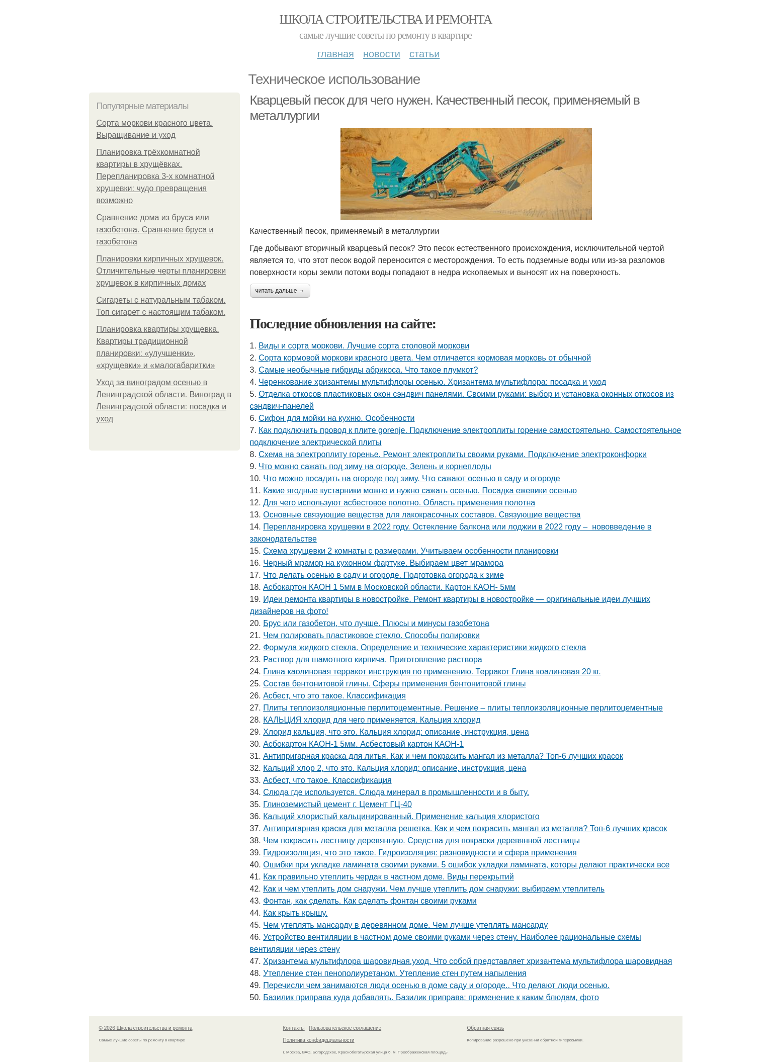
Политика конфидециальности (319, 1040)
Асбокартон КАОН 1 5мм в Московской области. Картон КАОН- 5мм (389, 587)
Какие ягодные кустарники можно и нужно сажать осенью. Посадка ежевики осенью (420, 490)
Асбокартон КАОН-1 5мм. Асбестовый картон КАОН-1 (363, 744)
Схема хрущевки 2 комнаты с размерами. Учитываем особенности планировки (410, 551)
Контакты (294, 1028)
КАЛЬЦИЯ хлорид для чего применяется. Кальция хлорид (371, 720)
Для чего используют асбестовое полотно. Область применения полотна (399, 502)
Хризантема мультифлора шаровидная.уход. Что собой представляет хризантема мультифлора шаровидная (467, 961)
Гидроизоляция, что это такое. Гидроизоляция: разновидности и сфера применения (419, 852)
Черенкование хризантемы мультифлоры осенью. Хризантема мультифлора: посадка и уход (432, 382)
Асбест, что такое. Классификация (327, 780)
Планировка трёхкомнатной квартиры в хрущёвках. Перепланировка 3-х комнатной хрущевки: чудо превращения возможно (156, 176)
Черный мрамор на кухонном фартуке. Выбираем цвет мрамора (383, 563)
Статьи (424, 53)
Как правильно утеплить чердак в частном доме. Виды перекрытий (388, 876)
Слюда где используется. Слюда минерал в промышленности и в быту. (396, 792)
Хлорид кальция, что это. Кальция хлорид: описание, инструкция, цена (396, 732)
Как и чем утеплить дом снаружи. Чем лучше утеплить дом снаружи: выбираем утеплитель (434, 888)
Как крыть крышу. (295, 913)
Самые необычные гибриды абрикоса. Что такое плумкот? (368, 370)
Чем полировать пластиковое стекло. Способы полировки (371, 635)
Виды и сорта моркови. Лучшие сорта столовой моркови (364, 345)
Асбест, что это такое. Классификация (334, 695)
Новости (381, 53)
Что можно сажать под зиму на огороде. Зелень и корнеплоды (375, 466)
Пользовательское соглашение (345, 1028)
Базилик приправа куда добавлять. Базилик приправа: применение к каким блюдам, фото (431, 997)
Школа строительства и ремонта (385, 19)
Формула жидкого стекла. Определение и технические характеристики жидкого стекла (424, 647)
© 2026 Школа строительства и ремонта (146, 1028)
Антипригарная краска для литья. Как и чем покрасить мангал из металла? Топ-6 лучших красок (443, 756)
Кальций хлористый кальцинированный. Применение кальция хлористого (401, 816)
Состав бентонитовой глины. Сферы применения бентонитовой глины (394, 683)
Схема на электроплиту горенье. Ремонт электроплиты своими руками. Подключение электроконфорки (453, 454)
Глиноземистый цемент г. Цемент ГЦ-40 (337, 804)
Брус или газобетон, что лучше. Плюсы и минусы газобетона (376, 623)
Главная (335, 53)
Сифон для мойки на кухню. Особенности (336, 418)
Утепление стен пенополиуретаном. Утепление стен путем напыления (394, 973)
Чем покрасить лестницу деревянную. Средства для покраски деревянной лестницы (421, 840)
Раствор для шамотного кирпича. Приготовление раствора (372, 659)
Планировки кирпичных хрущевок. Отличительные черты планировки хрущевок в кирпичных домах (161, 270)
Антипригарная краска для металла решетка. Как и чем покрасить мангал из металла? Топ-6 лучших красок (465, 828)
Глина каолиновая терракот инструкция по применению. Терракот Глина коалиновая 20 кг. (432, 671)
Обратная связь (485, 1028)
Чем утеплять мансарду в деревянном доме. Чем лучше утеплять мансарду (405, 925)
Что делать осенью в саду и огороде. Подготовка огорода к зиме (383, 575)
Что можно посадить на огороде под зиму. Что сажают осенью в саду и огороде (411, 478)
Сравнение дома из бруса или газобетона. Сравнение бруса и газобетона (155, 229)
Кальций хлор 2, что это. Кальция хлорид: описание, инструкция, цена (394, 768)
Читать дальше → (280, 290)
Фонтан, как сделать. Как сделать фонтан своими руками (370, 901)
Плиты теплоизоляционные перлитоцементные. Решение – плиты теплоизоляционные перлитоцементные (463, 707)
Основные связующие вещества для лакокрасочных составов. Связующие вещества (421, 514)
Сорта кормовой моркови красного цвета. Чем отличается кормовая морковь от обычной (425, 357)
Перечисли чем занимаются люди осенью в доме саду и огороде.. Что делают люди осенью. (436, 985)
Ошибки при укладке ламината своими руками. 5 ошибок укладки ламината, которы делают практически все (466, 864)
